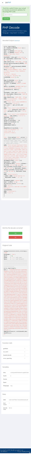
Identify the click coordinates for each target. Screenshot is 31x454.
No (15, 237)
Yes (15, 233)
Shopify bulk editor (12, 451)
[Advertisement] (15, 213)
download (17, 40)
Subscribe (6, 18)
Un (8, 2)
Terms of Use (27, 450)
